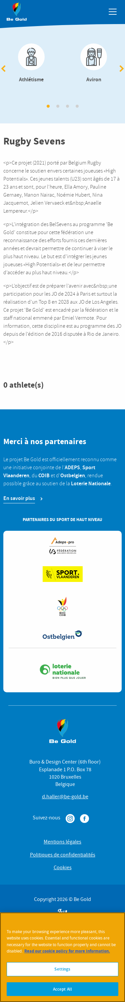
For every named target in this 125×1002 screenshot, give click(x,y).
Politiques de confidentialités (62, 854)
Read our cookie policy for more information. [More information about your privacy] (67, 954)
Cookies (63, 867)
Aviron (94, 63)
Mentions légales (62, 841)
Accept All (62, 992)
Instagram (70, 818)
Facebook (84, 818)
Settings (62, 972)
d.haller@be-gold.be (65, 796)
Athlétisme (31, 63)
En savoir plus (19, 498)
